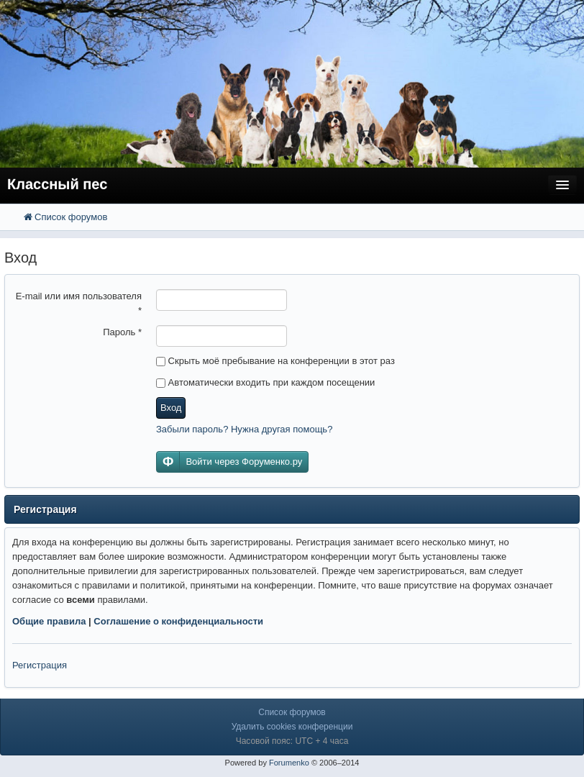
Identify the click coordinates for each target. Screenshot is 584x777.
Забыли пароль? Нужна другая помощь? (244, 429)
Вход (170, 407)
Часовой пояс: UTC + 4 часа (292, 741)
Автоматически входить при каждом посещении (265, 382)
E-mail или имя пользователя (79, 303)
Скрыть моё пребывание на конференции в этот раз (275, 360)
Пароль (122, 332)
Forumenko (289, 762)
